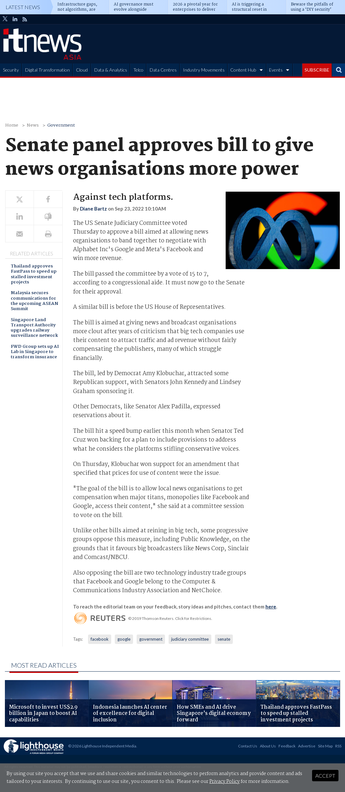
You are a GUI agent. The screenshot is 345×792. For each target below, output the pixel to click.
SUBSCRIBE (317, 70)
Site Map (325, 746)
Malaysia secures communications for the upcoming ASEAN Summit (34, 301)
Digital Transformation (47, 70)
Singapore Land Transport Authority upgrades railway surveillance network (34, 328)
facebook (100, 639)
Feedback (286, 746)
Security (11, 70)
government (150, 639)
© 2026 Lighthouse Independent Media (102, 746)
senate (224, 639)
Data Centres (163, 70)
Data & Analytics (110, 70)
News (33, 125)
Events (276, 70)
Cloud (82, 70)
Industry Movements (204, 70)
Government (61, 125)
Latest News (23, 7)
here (270, 606)
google (123, 639)
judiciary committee (190, 639)
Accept (325, 775)
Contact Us (247, 746)
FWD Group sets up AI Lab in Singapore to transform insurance (35, 352)
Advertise (306, 746)
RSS (338, 746)
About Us (268, 746)
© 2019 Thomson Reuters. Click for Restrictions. (170, 618)
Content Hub (243, 70)
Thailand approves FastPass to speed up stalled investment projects (33, 275)
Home (11, 125)
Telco (138, 70)
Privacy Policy (224, 781)
